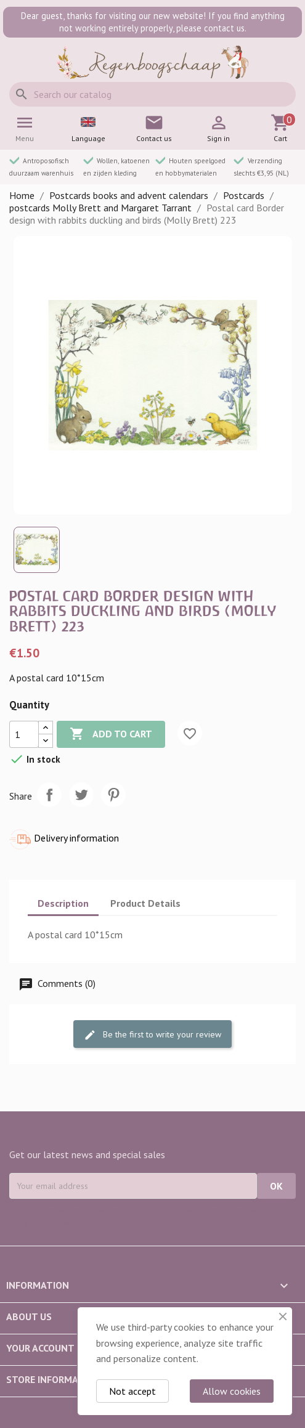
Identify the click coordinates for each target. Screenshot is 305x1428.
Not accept (132, 1391)
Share (49, 794)
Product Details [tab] (145, 903)
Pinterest (113, 794)
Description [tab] (63, 903)
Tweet (81, 794)
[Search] (152, 94)
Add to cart (111, 734)
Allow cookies (232, 1391)
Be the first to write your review (152, 1035)
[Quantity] (24, 734)
